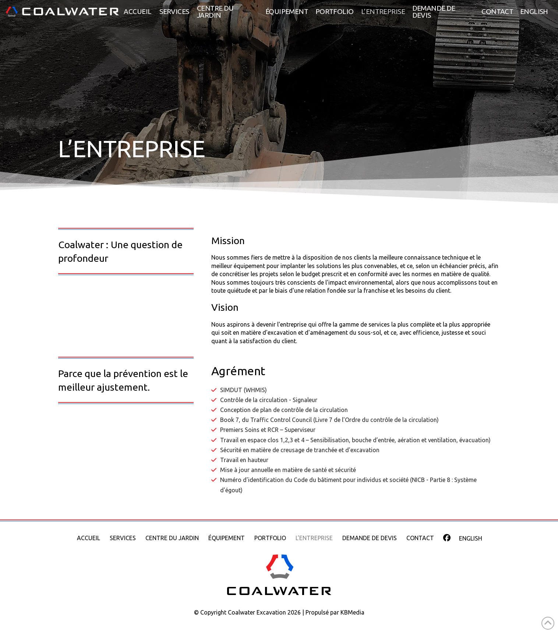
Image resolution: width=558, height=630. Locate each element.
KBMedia (352, 612)
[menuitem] (534, 12)
